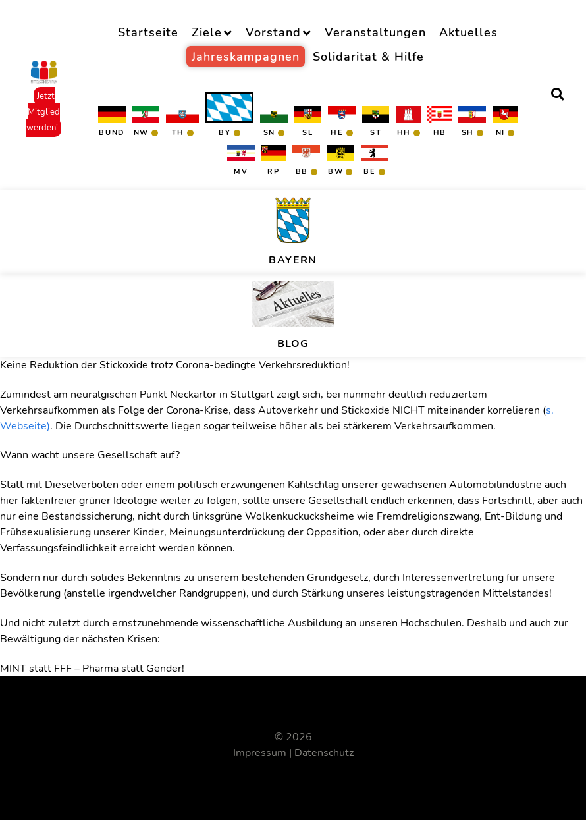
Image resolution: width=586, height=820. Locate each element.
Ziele (207, 32)
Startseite (148, 32)
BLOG (293, 344)
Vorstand (273, 32)
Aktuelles (468, 32)
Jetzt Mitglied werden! (43, 112)
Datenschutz (324, 753)
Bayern (293, 260)
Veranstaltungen (375, 32)
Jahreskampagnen (246, 56)
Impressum (259, 753)
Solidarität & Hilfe (368, 56)
